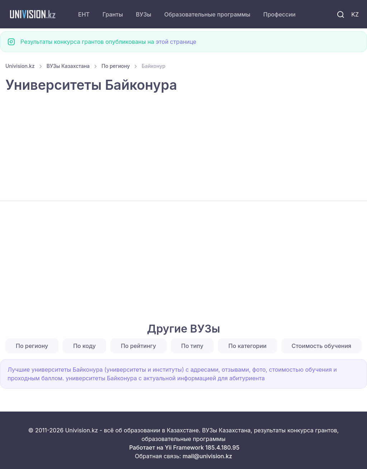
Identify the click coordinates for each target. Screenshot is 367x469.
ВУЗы (143, 14)
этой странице (176, 41)
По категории (247, 345)
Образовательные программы (207, 14)
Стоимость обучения (322, 345)
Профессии (279, 14)
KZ (355, 14)
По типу (192, 345)
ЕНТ (84, 14)
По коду (84, 345)
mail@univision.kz (207, 456)
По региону (115, 66)
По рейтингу (138, 345)
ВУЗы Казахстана (68, 66)
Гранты (113, 14)
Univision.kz (20, 66)
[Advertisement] (183, 147)
